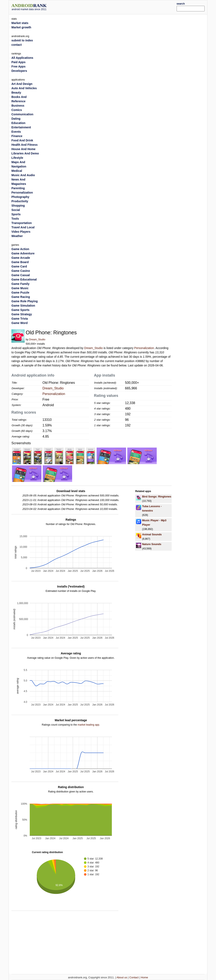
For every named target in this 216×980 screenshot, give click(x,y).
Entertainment (21, 127)
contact (16, 44)
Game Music (19, 288)
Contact (134, 977)
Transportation (21, 223)
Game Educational (24, 279)
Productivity (19, 201)
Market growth (21, 27)
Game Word (19, 323)
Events (16, 131)
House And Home (23, 149)
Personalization (144, 348)
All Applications (22, 57)
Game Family (20, 283)
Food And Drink (22, 140)
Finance (16, 136)
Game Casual (20, 275)
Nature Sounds (151, 544)
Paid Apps (18, 62)
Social (15, 210)
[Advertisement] (116, 6)
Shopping (18, 205)
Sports (16, 214)
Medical (16, 170)
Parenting (18, 188)
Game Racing (20, 297)
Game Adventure (23, 253)
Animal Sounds (152, 534)
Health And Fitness (24, 144)
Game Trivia (19, 318)
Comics (16, 110)
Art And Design (21, 83)
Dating (16, 118)
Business (17, 105)
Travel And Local (23, 227)
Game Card (19, 266)
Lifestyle (17, 157)
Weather (17, 236)
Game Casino (20, 270)
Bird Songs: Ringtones (156, 496)
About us (121, 977)
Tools (15, 218)
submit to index (22, 40)
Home (144, 977)
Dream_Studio (37, 339)
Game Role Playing (24, 301)
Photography (20, 197)
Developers (19, 70)
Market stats (19, 23)
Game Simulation (23, 305)
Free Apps (18, 66)
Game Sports (20, 310)
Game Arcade (20, 257)
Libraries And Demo (25, 153)
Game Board (20, 262)
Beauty (16, 92)
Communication (22, 114)
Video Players (20, 231)
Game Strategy (21, 314)
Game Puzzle (20, 292)
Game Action (20, 249)
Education (18, 123)
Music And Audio (23, 175)
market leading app (88, 724)
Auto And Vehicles (24, 88)
